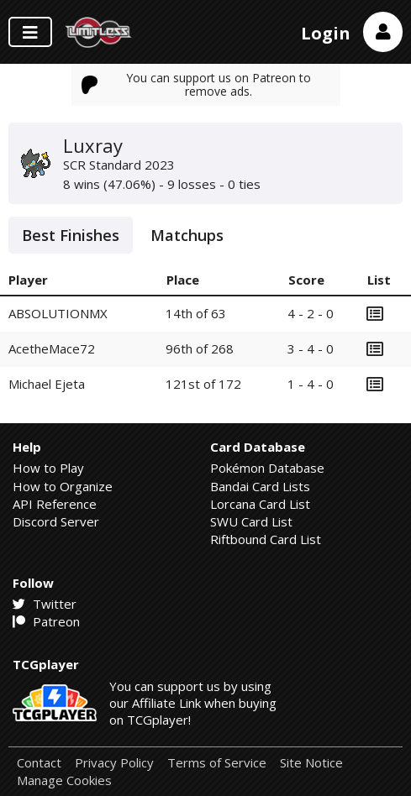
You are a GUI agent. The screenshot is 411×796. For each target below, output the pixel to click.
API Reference (55, 503)
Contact (39, 763)
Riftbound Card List (265, 539)
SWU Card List (251, 521)
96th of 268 (200, 348)
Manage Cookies (64, 780)
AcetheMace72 (51, 348)
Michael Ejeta (46, 383)
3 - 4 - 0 (310, 348)
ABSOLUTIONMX (58, 313)
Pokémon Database (267, 467)
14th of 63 (196, 313)
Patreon (46, 621)
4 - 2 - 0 (310, 313)
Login (325, 33)
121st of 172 (203, 383)
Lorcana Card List (260, 503)
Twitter (44, 603)
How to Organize (63, 486)
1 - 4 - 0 (310, 383)
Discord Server (56, 521)
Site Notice (311, 763)
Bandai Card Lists (260, 486)
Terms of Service (216, 763)
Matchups (187, 235)
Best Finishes (70, 235)
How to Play (48, 467)
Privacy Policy (114, 763)
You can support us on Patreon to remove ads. (197, 84)
